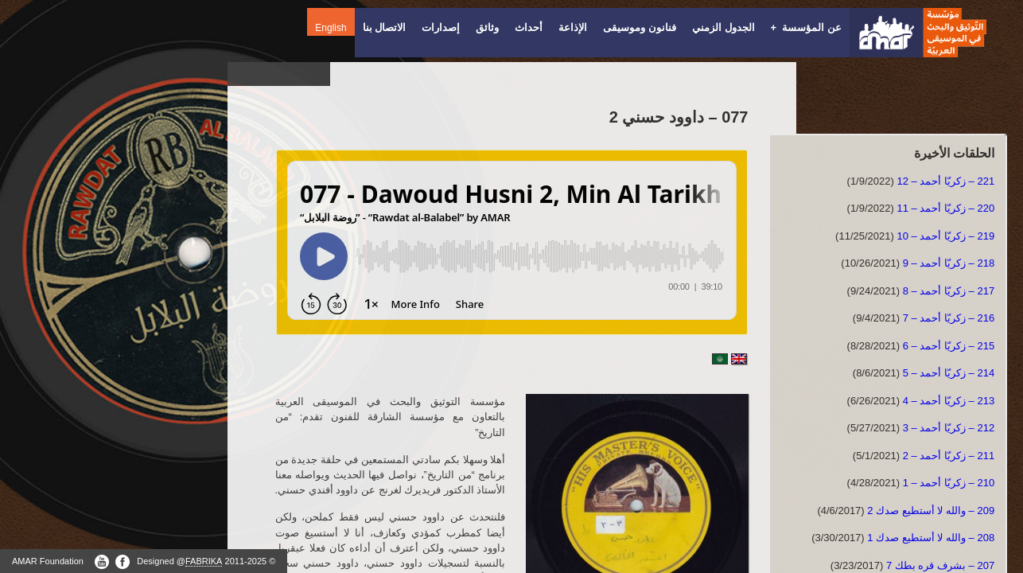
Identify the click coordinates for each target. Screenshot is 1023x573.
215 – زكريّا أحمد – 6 (948, 346)
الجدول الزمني (723, 27)
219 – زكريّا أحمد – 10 (945, 236)
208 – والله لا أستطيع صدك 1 (930, 538)
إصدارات (441, 27)
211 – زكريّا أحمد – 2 (948, 456)
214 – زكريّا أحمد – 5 (948, 373)
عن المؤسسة (806, 27)
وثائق (487, 27)
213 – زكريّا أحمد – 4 (948, 401)
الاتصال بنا (384, 27)
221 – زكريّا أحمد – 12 (945, 181)
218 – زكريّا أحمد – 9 (948, 263)
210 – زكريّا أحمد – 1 (948, 483)
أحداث (529, 27)
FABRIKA (203, 561)
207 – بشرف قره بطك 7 (940, 565)
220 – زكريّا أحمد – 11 (945, 208)
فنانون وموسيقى (639, 27)
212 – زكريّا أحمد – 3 (948, 428)
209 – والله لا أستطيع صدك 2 (930, 510)
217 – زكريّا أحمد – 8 (948, 291)
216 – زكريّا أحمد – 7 (948, 318)
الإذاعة (572, 27)
